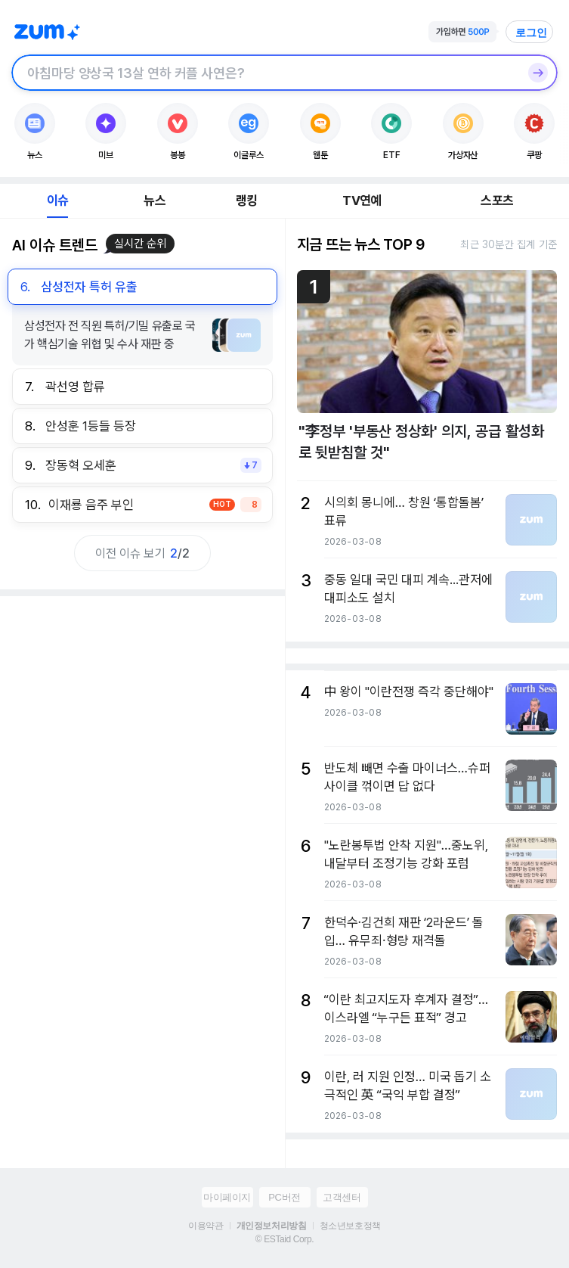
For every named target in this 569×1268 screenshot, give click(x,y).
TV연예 (361, 200)
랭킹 (246, 200)
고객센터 (341, 1197)
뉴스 (154, 200)
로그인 (531, 32)
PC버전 (284, 1197)
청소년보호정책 (350, 1225)
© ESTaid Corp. (284, 1239)
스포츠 (497, 200)
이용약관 (205, 1225)
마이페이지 (227, 1197)
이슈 (57, 200)
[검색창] (265, 73)
